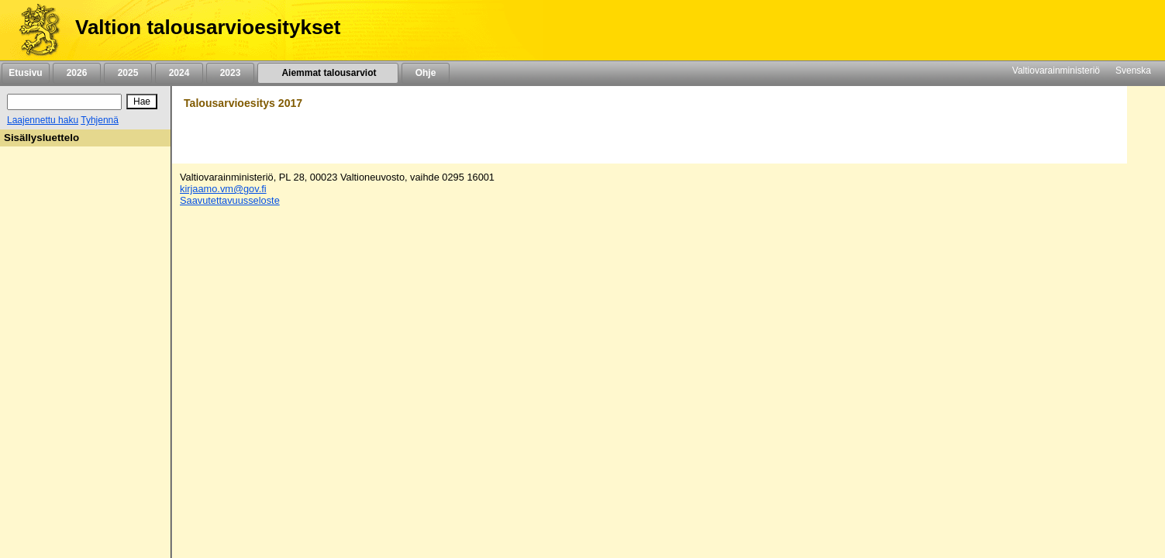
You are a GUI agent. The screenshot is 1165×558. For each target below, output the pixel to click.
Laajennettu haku (42, 120)
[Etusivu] (33, 30)
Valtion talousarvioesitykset (207, 27)
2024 (179, 72)
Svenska (1133, 70)
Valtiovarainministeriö (1056, 70)
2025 (127, 72)
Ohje (425, 72)
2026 (76, 72)
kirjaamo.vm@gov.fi (223, 189)
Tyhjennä (100, 120)
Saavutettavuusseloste (230, 200)
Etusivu (25, 72)
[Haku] (64, 102)
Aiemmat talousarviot (328, 72)
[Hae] (141, 101)
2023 (230, 72)
